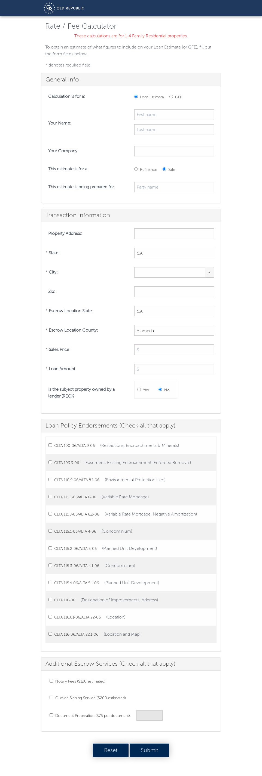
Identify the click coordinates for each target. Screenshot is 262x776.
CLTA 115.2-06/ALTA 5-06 (75, 549)
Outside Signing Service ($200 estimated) (90, 698)
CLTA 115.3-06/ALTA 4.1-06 (76, 566)
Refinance (148, 170)
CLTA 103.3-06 (66, 463)
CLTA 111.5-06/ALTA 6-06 (75, 497)
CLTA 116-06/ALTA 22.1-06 (76, 634)
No (167, 390)
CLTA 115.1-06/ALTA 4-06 (75, 531)
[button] (209, 272)
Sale (171, 170)
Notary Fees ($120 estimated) (80, 681)
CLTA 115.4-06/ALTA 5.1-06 (76, 583)
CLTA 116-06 (64, 600)
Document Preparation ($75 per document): (93, 716)
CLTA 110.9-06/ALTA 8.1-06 (76, 480)
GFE (178, 97)
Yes (146, 390)
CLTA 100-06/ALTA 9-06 (74, 446)
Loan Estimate (152, 97)
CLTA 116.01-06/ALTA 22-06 (77, 617)
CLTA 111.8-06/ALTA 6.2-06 (76, 514)
